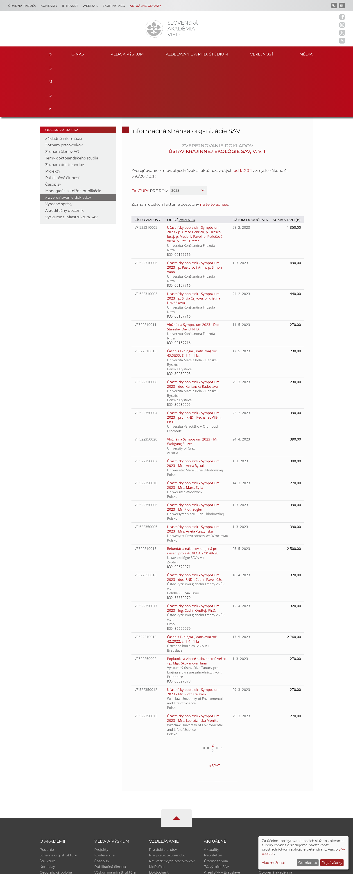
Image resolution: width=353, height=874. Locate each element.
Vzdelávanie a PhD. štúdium (196, 53)
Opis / (173, 164)
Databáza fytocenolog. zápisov (284, 805)
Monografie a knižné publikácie (73, 135)
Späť (214, 710)
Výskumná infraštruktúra (115, 817)
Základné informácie (63, 83)
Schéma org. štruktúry (58, 800)
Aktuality (211, 794)
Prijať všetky (332, 862)
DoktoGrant (159, 817)
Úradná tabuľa (216, 805)
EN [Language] (342, 5)
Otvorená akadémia (275, 817)
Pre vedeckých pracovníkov (172, 805)
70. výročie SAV (216, 811)
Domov (49, 53)
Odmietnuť (307, 862)
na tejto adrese (214, 148)
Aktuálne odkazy (145, 5)
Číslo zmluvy (148, 164)
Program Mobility (163, 823)
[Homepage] (154, 29)
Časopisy (53, 128)
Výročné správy (58, 148)
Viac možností (273, 862)
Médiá (306, 53)
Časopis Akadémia (274, 811)
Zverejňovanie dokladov (69, 141)
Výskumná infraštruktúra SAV (71, 161)
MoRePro (157, 811)
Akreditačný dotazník (64, 154)
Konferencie (104, 800)
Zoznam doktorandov (64, 109)
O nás (77, 53)
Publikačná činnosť (62, 122)
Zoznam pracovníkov (64, 89)
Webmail (90, 5)
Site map (243, 868)
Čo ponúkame (216, 823)
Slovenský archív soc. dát (279, 800)
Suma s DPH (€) (287, 164)
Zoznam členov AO (62, 96)
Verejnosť (262, 53)
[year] (188, 134)
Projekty (52, 115)
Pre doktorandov (163, 794)
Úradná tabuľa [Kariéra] (22, 5)
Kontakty (49, 5)
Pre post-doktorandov (167, 800)
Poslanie (47, 794)
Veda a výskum (127, 53)
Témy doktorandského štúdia (71, 102)
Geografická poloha (56, 817)
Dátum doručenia (250, 164)
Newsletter (213, 800)
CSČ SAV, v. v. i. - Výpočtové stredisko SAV (106, 868)
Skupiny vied (114, 5)
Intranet (70, 5)
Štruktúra (47, 805)
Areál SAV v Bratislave (222, 817)
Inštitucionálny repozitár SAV (283, 794)
